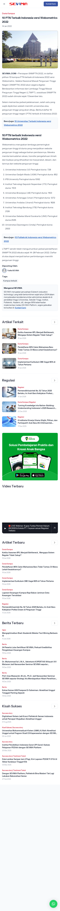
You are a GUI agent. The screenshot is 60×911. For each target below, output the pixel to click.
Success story (7, 713)
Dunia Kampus (8, 13)
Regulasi (21, 387)
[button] (53, 904)
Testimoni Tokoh (19, 756)
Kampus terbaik (10, 281)
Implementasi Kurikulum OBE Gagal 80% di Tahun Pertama (28, 581)
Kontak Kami (51, 4)
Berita (4, 644)
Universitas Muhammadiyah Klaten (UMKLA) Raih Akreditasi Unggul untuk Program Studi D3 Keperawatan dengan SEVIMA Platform (29, 733)
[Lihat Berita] (9, 333)
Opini (4, 630)
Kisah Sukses (7, 727)
